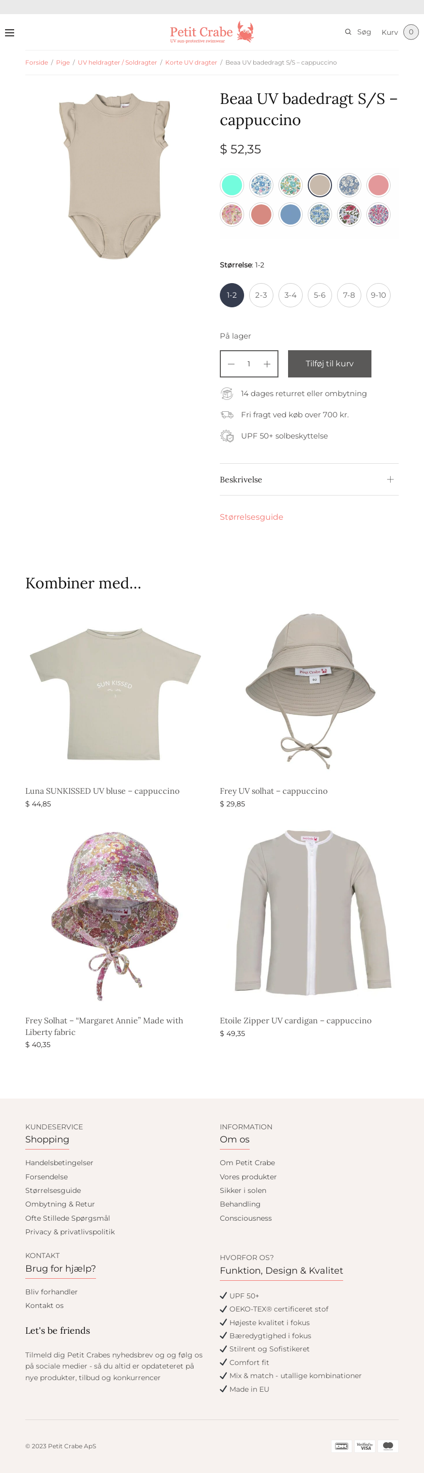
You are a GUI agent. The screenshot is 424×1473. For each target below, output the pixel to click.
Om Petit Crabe (247, 1162)
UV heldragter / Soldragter (117, 62)
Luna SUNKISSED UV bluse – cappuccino (102, 791)
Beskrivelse (241, 479)
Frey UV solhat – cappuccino (273, 791)
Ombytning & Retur (60, 1204)
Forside (36, 62)
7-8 (349, 295)
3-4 (291, 295)
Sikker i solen (243, 1190)
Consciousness (246, 1218)
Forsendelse (46, 1176)
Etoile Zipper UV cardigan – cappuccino (295, 1020)
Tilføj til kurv (330, 363)
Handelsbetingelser (59, 1162)
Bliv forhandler (51, 1291)
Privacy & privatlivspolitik (70, 1231)
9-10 (378, 295)
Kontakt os (44, 1305)
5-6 (319, 295)
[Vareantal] (249, 363)
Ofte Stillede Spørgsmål (67, 1218)
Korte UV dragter (191, 62)
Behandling (240, 1204)
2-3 (261, 295)
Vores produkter (248, 1176)
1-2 (232, 295)
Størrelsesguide (252, 517)
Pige (63, 62)
